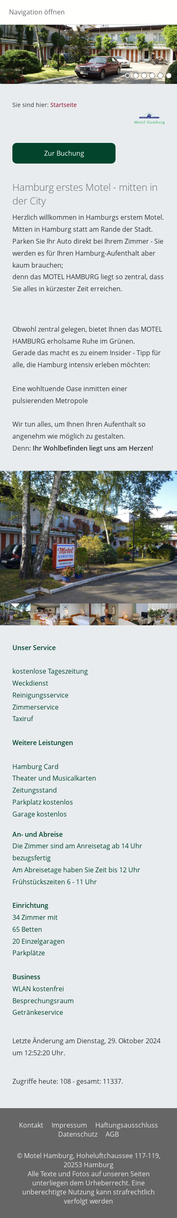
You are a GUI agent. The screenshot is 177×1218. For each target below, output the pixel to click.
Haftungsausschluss (126, 1125)
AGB (112, 1134)
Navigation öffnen (37, 12)
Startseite (63, 105)
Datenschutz (77, 1134)
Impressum (69, 1125)
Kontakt (31, 1125)
